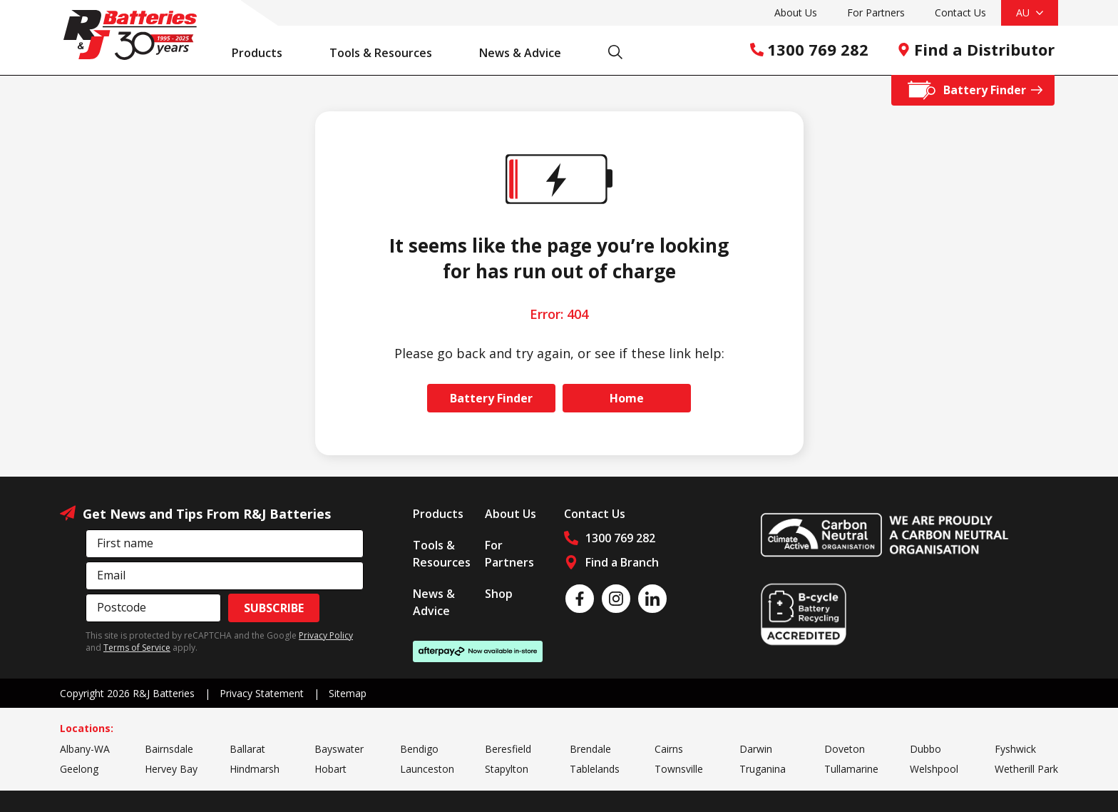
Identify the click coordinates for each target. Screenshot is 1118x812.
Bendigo (419, 749)
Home (627, 398)
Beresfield (508, 749)
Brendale (590, 749)
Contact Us (960, 12)
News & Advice (527, 53)
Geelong (79, 769)
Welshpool (934, 769)
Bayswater (339, 749)
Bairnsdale (169, 749)
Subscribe (274, 608)
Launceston (427, 769)
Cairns (669, 749)
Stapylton (506, 769)
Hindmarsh (255, 769)
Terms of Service (136, 647)
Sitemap (347, 693)
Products (264, 53)
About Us (795, 12)
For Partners (876, 12)
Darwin (755, 749)
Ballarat (247, 749)
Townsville (679, 769)
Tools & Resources (388, 53)
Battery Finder (491, 398)
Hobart (330, 769)
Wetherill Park (1026, 769)
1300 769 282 (809, 49)
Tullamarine (851, 769)
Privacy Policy (326, 635)
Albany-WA (85, 749)
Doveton (844, 749)
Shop (499, 594)
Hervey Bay (171, 769)
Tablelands (595, 769)
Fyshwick (1015, 749)
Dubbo (925, 749)
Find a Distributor (976, 49)
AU (1029, 12)
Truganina (762, 769)
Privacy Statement (262, 693)
